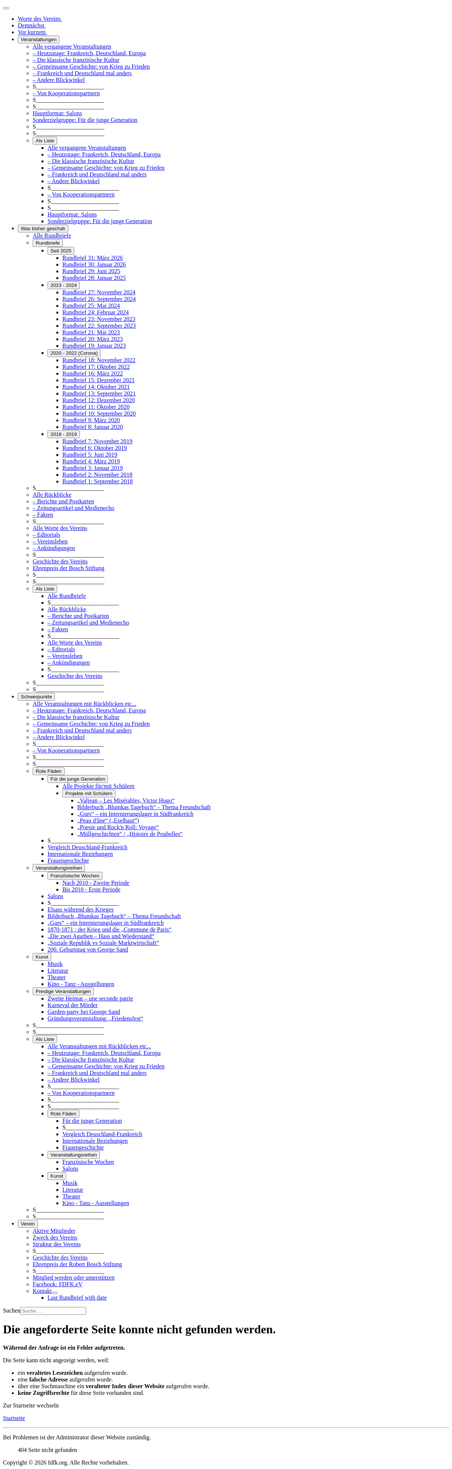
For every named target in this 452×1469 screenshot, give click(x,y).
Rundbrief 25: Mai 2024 (91, 305)
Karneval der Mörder (73, 1005)
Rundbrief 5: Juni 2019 (89, 454)
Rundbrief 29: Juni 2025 (91, 271)
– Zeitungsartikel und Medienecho (73, 508)
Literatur (58, 970)
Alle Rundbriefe (52, 235)
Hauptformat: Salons (57, 113)
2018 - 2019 (63, 434)
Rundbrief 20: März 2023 (92, 339)
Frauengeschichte (68, 860)
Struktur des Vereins (57, 1244)
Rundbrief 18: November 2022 (98, 360)
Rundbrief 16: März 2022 (92, 373)
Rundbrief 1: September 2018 (97, 481)
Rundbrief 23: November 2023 (98, 319)
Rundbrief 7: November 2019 (97, 441)
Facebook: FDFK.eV (57, 1284)
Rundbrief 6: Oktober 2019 (94, 448)
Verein (28, 1224)
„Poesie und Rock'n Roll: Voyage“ (118, 827)
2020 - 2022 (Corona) (74, 353)
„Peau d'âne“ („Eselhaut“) (108, 820)
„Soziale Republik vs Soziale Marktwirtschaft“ (103, 943)
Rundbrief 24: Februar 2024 (95, 312)
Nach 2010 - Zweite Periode (95, 883)
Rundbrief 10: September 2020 (99, 413)
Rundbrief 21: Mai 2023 (91, 332)
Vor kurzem (32, 32)
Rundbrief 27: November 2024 (98, 292)
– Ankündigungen (54, 548)
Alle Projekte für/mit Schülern (98, 786)
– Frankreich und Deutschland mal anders (82, 73)
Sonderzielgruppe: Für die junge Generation (85, 120)
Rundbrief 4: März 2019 (91, 461)
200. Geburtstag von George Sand (88, 949)
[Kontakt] (55, 1293)
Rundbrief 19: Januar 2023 (94, 346)
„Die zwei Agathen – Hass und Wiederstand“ (101, 936)
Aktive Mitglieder (54, 1231)
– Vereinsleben (50, 541)
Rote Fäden (49, 771)
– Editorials (46, 535)
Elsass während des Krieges (81, 909)
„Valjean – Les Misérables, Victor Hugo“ (126, 800)
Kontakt (42, 1291)
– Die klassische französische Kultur (76, 60)
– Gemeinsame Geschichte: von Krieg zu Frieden (91, 66)
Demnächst (32, 25)
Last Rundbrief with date (77, 1297)
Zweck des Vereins (55, 1237)
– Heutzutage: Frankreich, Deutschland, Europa (89, 53)
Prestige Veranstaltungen (63, 991)
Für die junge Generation (77, 779)
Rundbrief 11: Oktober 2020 (96, 407)
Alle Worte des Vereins (60, 528)
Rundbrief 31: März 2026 (92, 258)
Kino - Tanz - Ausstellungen (81, 984)
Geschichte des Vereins (60, 561)
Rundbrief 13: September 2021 (99, 393)
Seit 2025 (60, 251)
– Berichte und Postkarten (63, 501)
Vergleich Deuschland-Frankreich (87, 847)
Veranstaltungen (38, 39)
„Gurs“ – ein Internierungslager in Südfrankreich (135, 814)
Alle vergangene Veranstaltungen (72, 46)
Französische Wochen (74, 876)
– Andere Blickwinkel (59, 80)
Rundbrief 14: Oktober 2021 (96, 387)
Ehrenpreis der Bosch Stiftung (68, 568)
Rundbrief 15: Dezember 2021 (98, 380)
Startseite (14, 1418)
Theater (57, 977)
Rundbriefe (48, 243)
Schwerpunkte (36, 696)
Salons (55, 896)
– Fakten (43, 515)
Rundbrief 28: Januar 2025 (94, 278)
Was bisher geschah (43, 228)
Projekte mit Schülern (88, 793)
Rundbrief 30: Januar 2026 (94, 264)
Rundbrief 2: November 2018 (97, 475)
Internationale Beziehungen (80, 854)
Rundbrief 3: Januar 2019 (92, 468)
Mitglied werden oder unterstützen (74, 1277)
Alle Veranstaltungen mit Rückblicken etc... (84, 704)
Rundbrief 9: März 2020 (91, 420)
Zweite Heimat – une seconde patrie (90, 998)
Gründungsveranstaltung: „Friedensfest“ (95, 1018)
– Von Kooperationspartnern (66, 93)
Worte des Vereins (40, 19)
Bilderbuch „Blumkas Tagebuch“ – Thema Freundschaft (144, 807)
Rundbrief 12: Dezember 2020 (98, 400)
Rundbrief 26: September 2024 (99, 299)
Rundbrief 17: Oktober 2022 (96, 367)
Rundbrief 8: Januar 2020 (92, 427)
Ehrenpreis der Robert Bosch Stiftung (77, 1264)
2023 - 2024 (63, 285)
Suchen (11, 1310)
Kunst (42, 957)
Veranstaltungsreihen (59, 868)
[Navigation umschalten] (6, 8)
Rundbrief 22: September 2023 (99, 325)
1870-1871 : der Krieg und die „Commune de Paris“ (109, 929)
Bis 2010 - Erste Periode (91, 889)
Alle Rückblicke (52, 495)
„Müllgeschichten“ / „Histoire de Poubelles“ (130, 834)
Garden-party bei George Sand (84, 1012)
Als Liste (45, 140)
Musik (55, 964)
